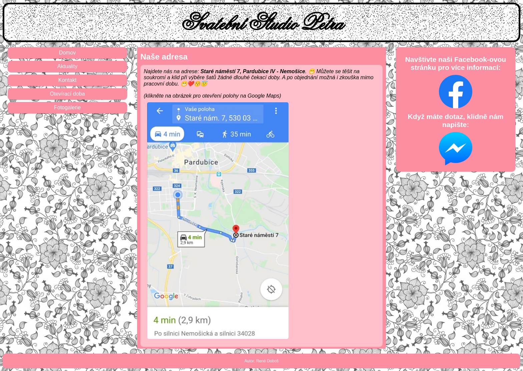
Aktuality (67, 66)
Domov (67, 52)
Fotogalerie (67, 107)
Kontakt (67, 80)
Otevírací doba (67, 94)
